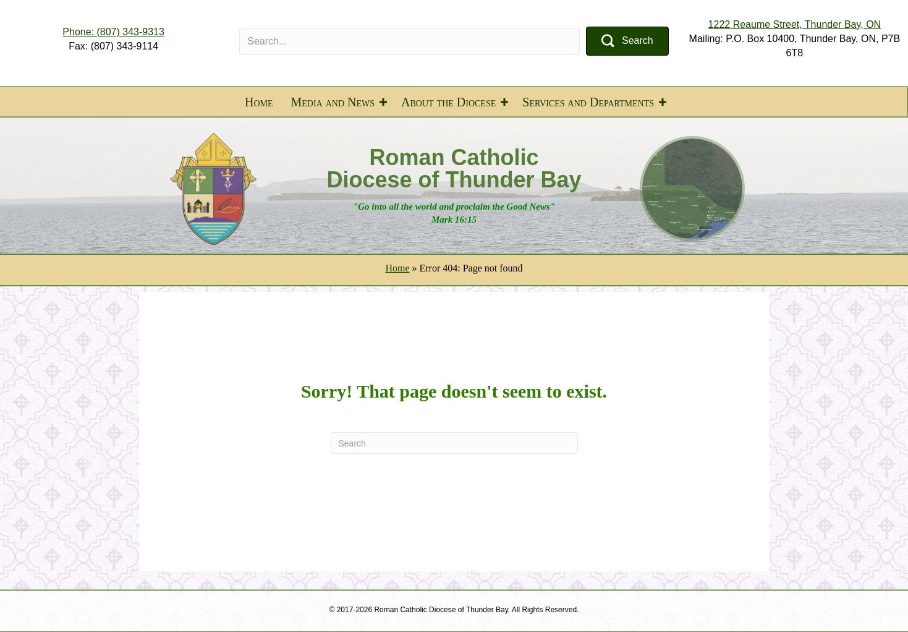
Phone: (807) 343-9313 (113, 32)
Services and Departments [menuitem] (588, 102)
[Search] (454, 443)
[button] (627, 41)
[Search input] (409, 41)
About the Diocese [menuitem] (448, 102)
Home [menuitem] (259, 102)
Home (397, 268)
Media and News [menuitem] (333, 102)
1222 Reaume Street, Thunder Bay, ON (794, 24)
